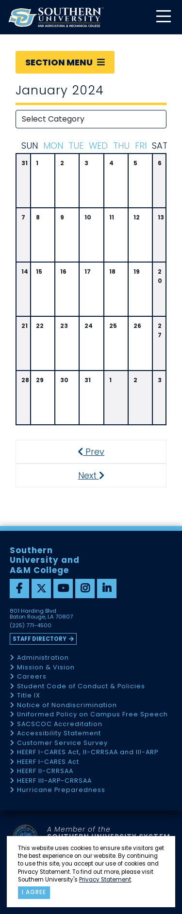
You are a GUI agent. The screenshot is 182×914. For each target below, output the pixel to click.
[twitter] (41, 588)
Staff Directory (39, 639)
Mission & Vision (46, 667)
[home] (55, 17)
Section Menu (65, 62)
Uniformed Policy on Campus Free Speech (92, 714)
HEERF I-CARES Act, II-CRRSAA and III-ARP (87, 752)
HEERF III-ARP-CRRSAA (54, 781)
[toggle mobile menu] (163, 17)
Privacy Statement (105, 879)
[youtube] (63, 588)
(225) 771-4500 (30, 625)
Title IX (28, 695)
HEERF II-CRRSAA (45, 771)
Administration (43, 658)
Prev (96, 452)
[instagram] (85, 588)
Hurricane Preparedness (61, 790)
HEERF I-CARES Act (48, 762)
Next (99, 475)
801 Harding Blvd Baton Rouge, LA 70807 (41, 614)
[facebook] (19, 588)
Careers (32, 677)
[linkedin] (106, 588)
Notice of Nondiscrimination (67, 705)
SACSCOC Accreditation (59, 724)
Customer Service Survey (62, 743)
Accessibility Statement (59, 733)
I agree (34, 892)
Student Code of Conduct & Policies (81, 686)
